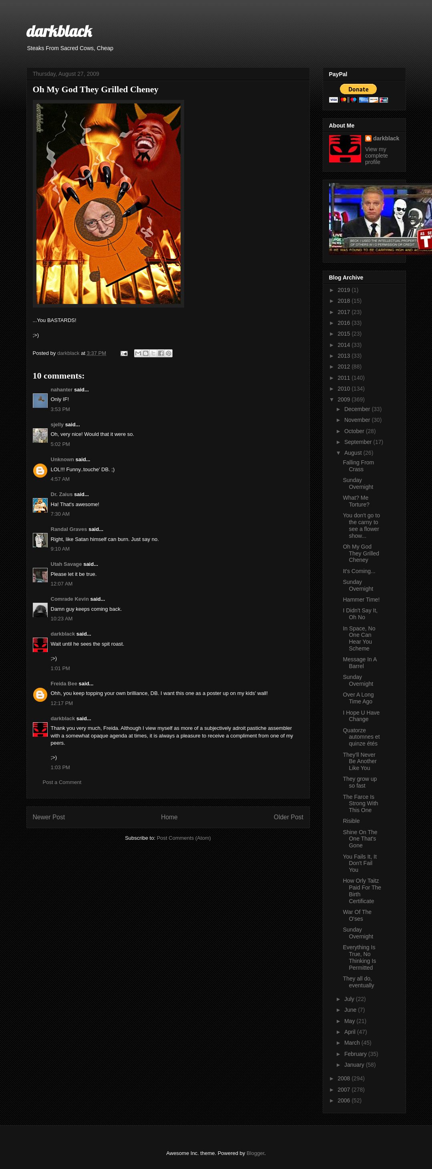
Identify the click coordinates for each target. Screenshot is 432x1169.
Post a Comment (62, 782)
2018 (345, 301)
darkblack (59, 31)
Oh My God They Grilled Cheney (361, 553)
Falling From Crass (358, 465)
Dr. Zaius (62, 494)
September (358, 442)
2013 (345, 356)
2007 (345, 1089)
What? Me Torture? (356, 501)
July (350, 999)
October (355, 431)
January (355, 1065)
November (358, 420)
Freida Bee (64, 684)
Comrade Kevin (70, 599)
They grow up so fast (360, 782)
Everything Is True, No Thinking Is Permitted (359, 957)
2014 (345, 345)
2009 (345, 399)
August (353, 453)
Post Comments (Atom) (184, 838)
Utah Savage (66, 564)
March (353, 1042)
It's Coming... (359, 571)
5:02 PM (60, 444)
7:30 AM (60, 514)
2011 (345, 378)
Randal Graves (69, 529)
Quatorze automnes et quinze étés (361, 737)
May (350, 1021)
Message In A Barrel (359, 662)
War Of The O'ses (357, 915)
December (358, 409)
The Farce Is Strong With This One (360, 804)
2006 (345, 1100)
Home (169, 817)
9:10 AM (60, 549)
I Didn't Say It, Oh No (360, 613)
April (350, 1032)
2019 (345, 290)
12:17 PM (62, 703)
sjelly (57, 424)
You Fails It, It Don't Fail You (359, 863)
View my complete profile (376, 155)
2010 (345, 388)
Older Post (288, 817)
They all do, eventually (358, 982)
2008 (345, 1078)
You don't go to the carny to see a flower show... (361, 525)
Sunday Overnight (358, 483)
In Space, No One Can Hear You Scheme (359, 638)
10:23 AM (62, 619)
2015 (345, 333)
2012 (345, 366)
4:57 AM (60, 479)
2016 (345, 323)
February (356, 1054)
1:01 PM (60, 668)
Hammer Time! (361, 599)
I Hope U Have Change (361, 716)
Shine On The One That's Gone (360, 839)
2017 (345, 312)
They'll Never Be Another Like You (359, 762)
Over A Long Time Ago (358, 698)
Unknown (62, 459)
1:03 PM (60, 767)
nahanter (62, 390)
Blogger (255, 1153)
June (351, 1010)
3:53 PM (60, 409)
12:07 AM (62, 584)
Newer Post (49, 817)
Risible (351, 821)
